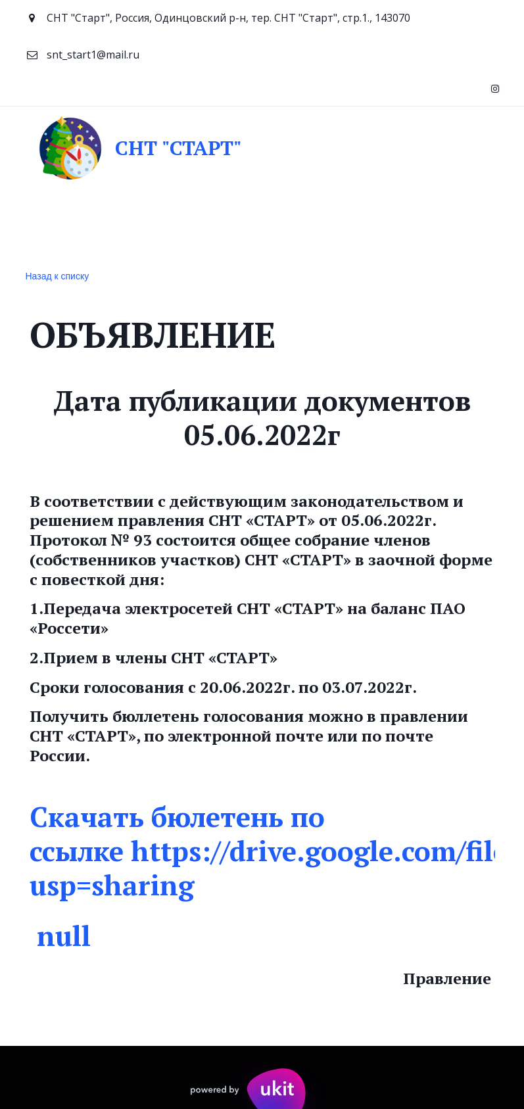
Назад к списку (57, 276)
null (64, 935)
